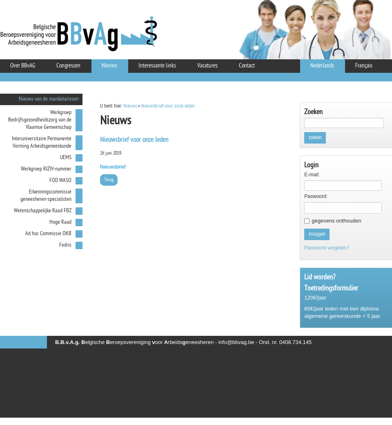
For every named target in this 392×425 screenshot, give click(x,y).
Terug (109, 180)
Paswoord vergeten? (326, 248)
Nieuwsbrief (113, 167)
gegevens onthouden (336, 221)
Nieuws (130, 106)
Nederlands (322, 66)
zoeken (315, 137)
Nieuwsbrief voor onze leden (168, 106)
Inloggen (317, 234)
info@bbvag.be (236, 342)
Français (363, 66)
